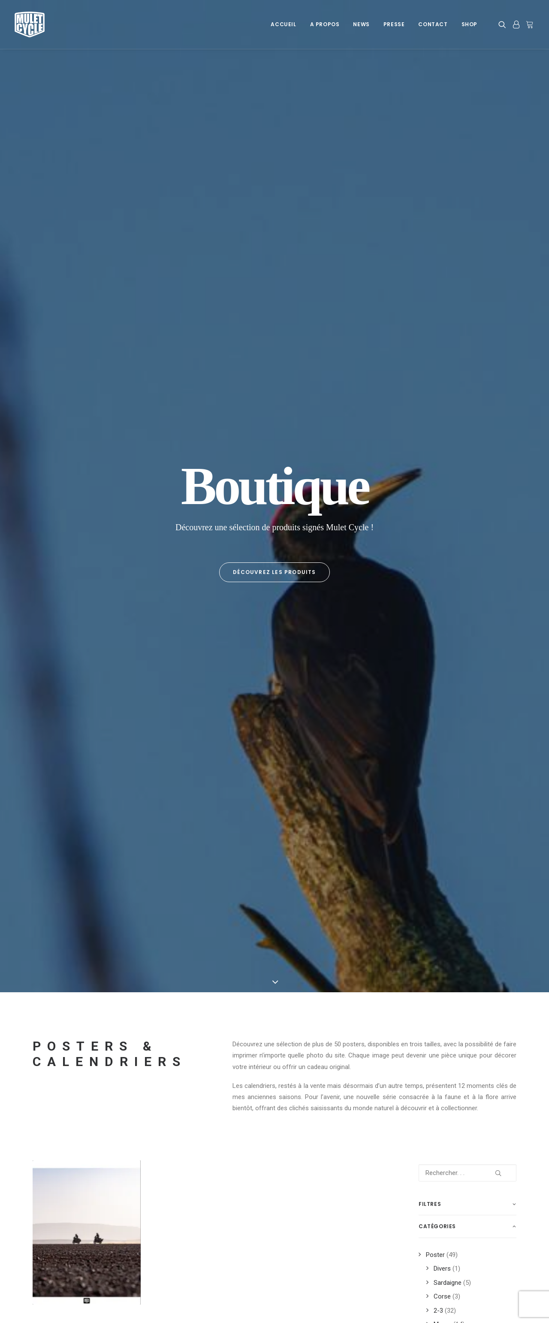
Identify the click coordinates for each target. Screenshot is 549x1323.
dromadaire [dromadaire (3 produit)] (480, 818)
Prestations (435, 1231)
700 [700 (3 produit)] (426, 790)
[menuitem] (283, 24)
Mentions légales (56, 1242)
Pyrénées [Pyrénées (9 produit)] (464, 914)
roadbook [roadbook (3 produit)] (435, 941)
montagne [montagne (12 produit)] (486, 873)
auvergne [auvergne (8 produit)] (434, 804)
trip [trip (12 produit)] (456, 982)
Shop (469, 24)
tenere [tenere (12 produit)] (431, 969)
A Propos (325, 24)
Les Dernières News (189, 1242)
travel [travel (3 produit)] (431, 982)
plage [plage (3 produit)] (490, 900)
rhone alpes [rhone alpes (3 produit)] (438, 927)
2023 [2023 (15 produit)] (469, 790)
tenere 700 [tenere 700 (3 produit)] (464, 969)
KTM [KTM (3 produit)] (427, 873)
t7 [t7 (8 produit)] (490, 955)
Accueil (283, 24)
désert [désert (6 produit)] (473, 831)
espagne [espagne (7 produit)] (432, 845)
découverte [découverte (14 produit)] (437, 831)
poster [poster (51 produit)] (431, 914)
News (361, 24)
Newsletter (176, 1253)
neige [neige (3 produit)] (455, 886)
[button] (503, 24)
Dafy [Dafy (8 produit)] (490, 804)
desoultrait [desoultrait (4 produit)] (438, 818)
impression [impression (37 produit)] (479, 859)
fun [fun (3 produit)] (427, 859)
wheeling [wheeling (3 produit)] (498, 996)
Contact (432, 24)
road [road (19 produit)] (472, 927)
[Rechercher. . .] (467, 414)
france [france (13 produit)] (490, 845)
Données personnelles (64, 1253)
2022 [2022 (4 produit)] (447, 790)
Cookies (44, 1231)
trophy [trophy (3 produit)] (432, 996)
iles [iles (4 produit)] (448, 859)
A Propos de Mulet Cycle (196, 1231)
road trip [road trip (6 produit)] (472, 941)
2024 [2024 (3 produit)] (491, 790)
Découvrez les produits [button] (274, 192)
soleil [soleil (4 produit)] (468, 955)
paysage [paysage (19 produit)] (432, 900)
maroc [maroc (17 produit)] (452, 873)
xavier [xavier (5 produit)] (430, 1010)
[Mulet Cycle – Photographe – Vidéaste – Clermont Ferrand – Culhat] (30, 24)
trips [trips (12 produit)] (480, 982)
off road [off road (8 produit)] (484, 886)
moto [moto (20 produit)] (429, 886)
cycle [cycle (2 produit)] (466, 804)
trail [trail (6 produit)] (495, 969)
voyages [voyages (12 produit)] (463, 996)
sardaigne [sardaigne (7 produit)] (435, 955)
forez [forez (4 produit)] (462, 845)
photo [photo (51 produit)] (463, 900)
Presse (394, 24)
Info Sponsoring (441, 1242)
